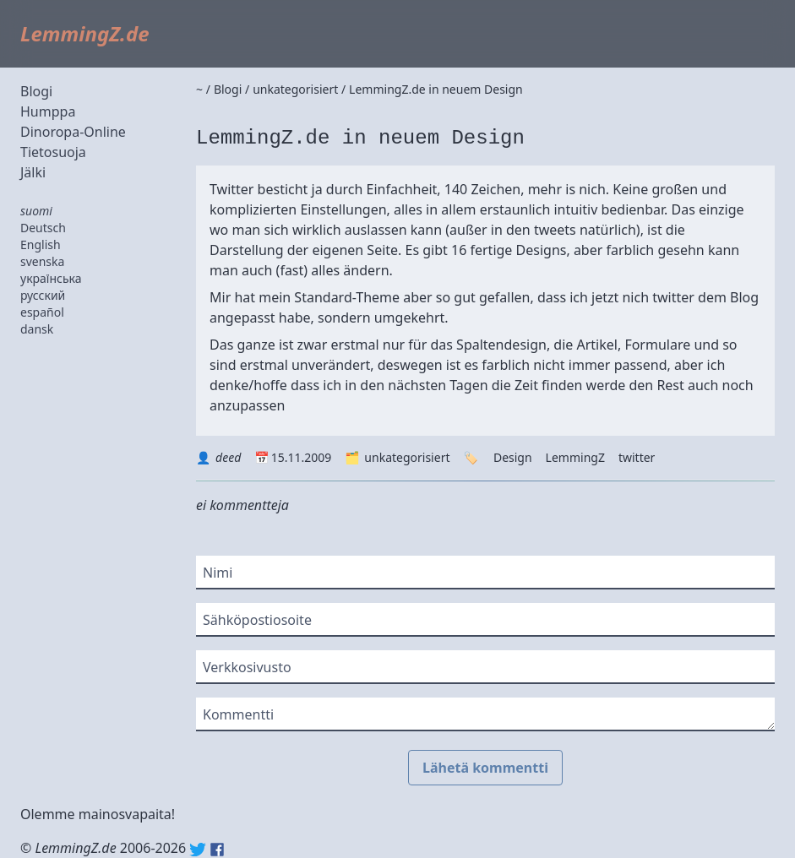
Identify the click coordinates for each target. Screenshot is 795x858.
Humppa (47, 111)
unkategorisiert (406, 457)
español (42, 312)
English (40, 244)
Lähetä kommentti (485, 767)
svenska (42, 261)
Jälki (33, 172)
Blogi (36, 91)
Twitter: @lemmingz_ (197, 849)
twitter (636, 457)
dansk (36, 329)
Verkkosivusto (247, 667)
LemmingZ (575, 457)
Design (512, 457)
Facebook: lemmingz (217, 849)
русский (42, 295)
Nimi (217, 572)
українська (51, 278)
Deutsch (43, 228)
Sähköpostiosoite (257, 620)
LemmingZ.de (85, 33)
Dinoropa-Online (73, 131)
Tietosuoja (53, 152)
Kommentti (238, 714)
